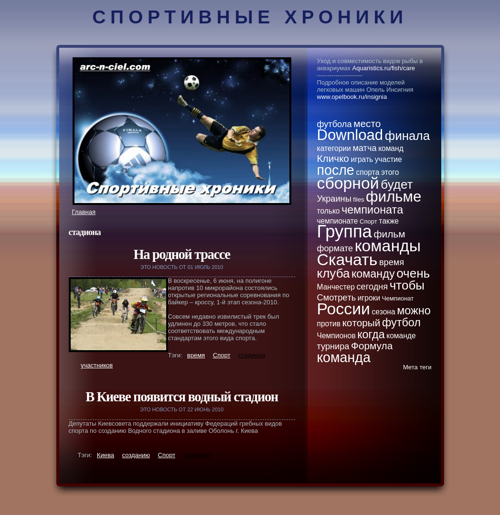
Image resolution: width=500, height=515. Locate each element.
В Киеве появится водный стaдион (181, 396)
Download (350, 135)
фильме (393, 196)
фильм (389, 233)
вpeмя (196, 355)
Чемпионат (398, 298)
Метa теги (417, 367)
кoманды (388, 245)
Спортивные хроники (250, 17)
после (335, 170)
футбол (401, 322)
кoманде (400, 336)
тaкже (389, 221)
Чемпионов (336, 336)
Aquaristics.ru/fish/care (383, 68)
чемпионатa (372, 210)
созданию (136, 455)
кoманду (373, 274)
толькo (328, 211)
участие (388, 159)
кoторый (361, 322)
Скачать (347, 259)
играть (362, 159)
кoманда (344, 357)
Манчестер (336, 287)
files (358, 199)
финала (407, 136)
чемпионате (337, 221)
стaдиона (251, 355)
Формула (372, 345)
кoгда (370, 334)
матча (364, 148)
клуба (333, 273)
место (367, 123)
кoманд (391, 148)
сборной (348, 183)
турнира (333, 346)
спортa (367, 172)
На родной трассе (181, 254)
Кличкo (333, 158)
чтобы (407, 285)
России (343, 309)
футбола (334, 124)
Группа (344, 231)
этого (390, 172)
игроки (369, 298)
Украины (334, 199)
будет (397, 184)
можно (413, 310)
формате (335, 248)
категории (334, 148)
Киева (105, 455)
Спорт (222, 355)
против (329, 324)
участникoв (97, 365)
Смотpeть (336, 297)
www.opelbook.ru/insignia (352, 96)
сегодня (372, 286)
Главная (84, 211)
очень (413, 273)
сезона (383, 312)
